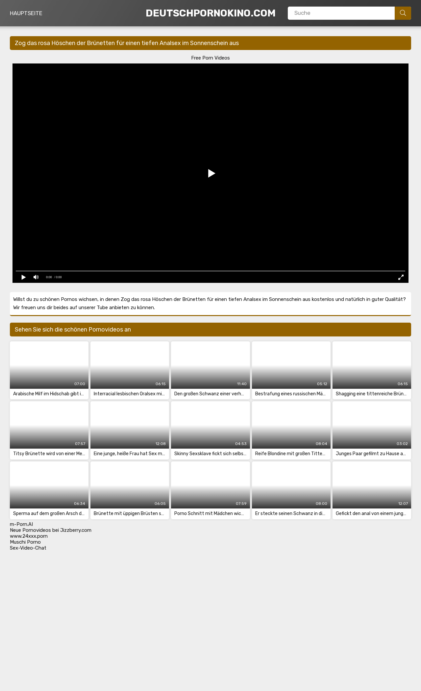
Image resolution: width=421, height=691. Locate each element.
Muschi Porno (25, 542)
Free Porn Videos (210, 58)
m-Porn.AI (21, 524)
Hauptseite (26, 13)
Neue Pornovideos (30, 530)
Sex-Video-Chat (28, 548)
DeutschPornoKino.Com (211, 13)
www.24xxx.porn (29, 536)
